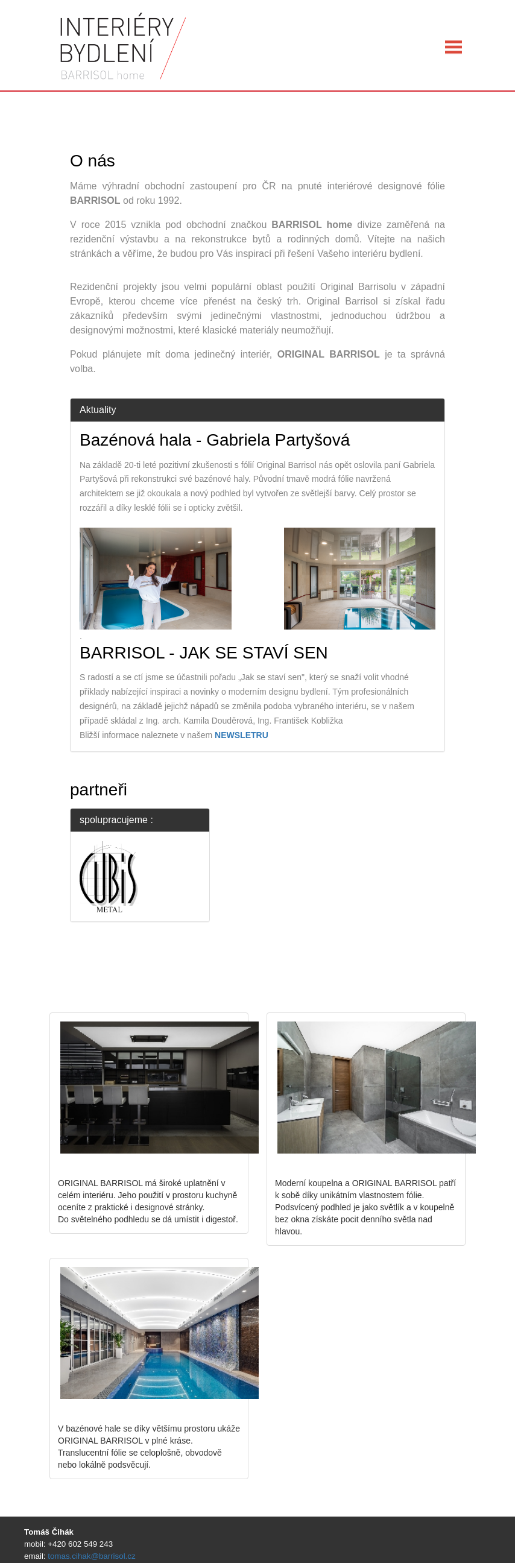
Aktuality (98, 410)
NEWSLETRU (241, 735)
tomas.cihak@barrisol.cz (91, 1556)
